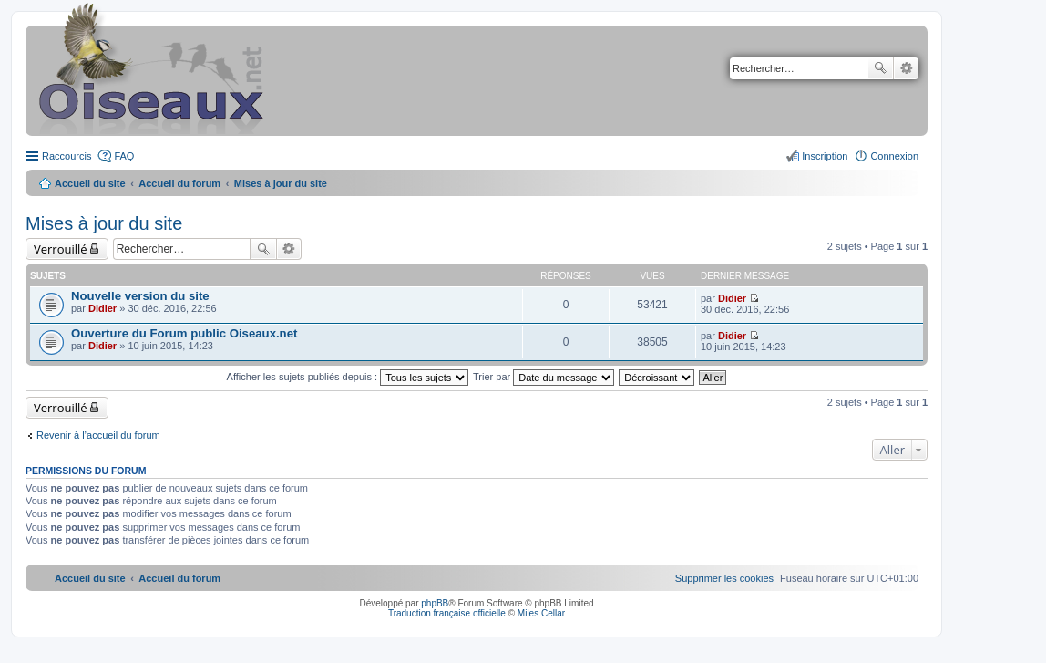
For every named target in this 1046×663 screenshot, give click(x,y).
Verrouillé (60, 249)
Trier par (543, 376)
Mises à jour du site (104, 223)
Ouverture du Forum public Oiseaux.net (184, 333)
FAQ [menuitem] (124, 155)
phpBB (434, 603)
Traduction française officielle (447, 613)
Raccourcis (66, 155)
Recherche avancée (906, 68)
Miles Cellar (541, 613)
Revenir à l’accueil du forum (98, 435)
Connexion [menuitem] (894, 155)
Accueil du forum (179, 183)
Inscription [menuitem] (824, 155)
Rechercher (880, 68)
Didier (102, 308)
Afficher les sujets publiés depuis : (348, 376)
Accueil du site (90, 183)
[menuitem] (724, 578)
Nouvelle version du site (140, 296)
